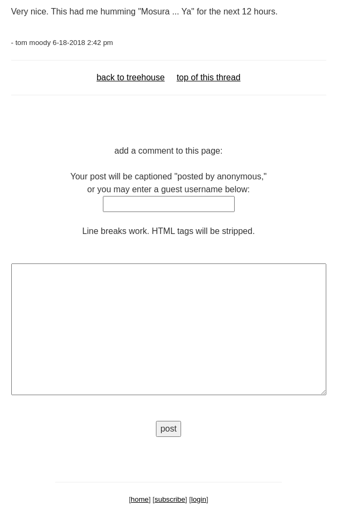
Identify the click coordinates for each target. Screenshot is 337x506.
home (139, 499)
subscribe (170, 499)
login (198, 499)
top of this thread (209, 77)
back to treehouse (130, 77)
